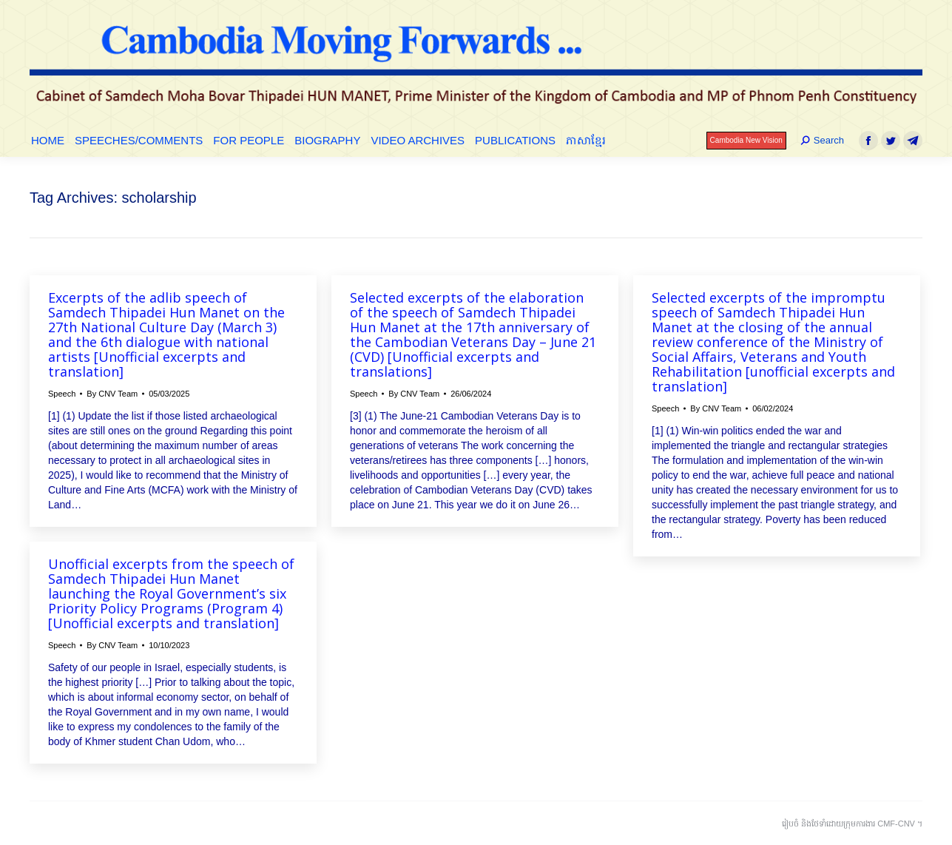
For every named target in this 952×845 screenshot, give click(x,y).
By (112, 393)
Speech (61, 393)
